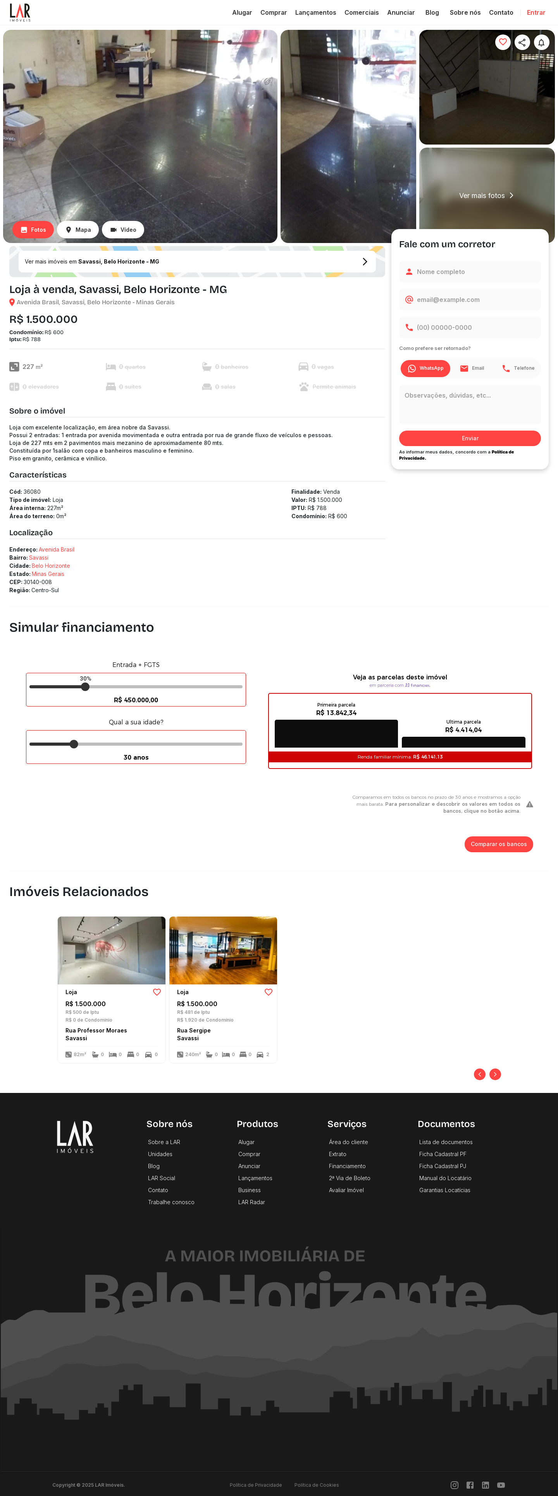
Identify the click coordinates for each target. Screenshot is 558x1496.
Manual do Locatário (445, 1178)
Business (249, 1190)
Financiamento (347, 1166)
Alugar (242, 12)
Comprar (273, 12)
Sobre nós (465, 12)
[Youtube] (501, 1485)
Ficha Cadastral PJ (442, 1166)
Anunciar (401, 12)
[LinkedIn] (485, 1485)
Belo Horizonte (51, 565)
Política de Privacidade (256, 1485)
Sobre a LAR (164, 1142)
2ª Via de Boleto (349, 1178)
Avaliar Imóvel (346, 1190)
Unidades (160, 1154)
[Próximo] (495, 1074)
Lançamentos (315, 12)
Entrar (536, 12)
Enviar (470, 438)
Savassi (38, 557)
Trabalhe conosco (171, 1202)
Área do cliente (348, 1142)
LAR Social (161, 1178)
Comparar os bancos (499, 844)
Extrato (337, 1154)
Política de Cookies (316, 1485)
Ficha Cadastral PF (443, 1154)
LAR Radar (251, 1202)
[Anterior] (480, 1074)
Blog (432, 12)
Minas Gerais (48, 573)
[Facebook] (470, 1485)
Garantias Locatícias (444, 1190)
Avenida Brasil (56, 549)
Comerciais (361, 12)
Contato (501, 12)
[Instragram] (454, 1485)
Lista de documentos (446, 1142)
